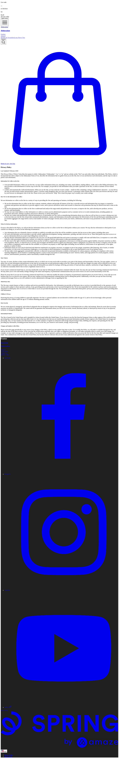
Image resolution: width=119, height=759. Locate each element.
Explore (3, 34)
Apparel (3, 36)
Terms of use (8, 756)
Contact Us (4, 353)
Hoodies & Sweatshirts (8, 37)
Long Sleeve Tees (20, 37)
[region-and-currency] (4, 751)
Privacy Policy (8, 755)
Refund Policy (5, 355)
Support (3, 350)
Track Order (4, 351)
